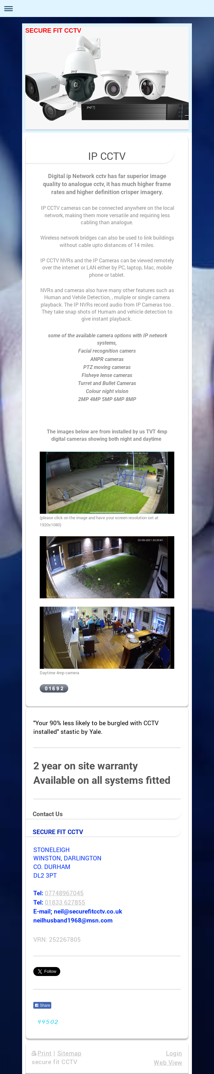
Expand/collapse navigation (107, 8)
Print (42, 1053)
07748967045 (64, 893)
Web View (168, 1062)
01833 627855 (65, 902)
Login (174, 1053)
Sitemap (69, 1053)
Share (42, 1005)
